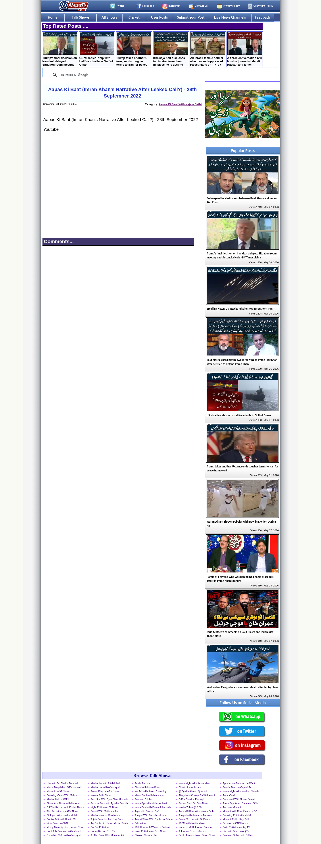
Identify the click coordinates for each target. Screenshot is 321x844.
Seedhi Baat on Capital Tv (237, 787)
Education (140, 823)
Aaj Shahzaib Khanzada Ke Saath (109, 823)
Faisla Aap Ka (142, 783)
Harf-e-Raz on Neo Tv (103, 831)
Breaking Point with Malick (237, 815)
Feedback (262, 17)
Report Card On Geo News (193, 803)
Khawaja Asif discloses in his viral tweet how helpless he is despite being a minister (170, 49)
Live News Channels (230, 17)
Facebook (148, 5)
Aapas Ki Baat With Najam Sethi (180, 104)
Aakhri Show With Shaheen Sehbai (154, 819)
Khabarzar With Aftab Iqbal (105, 787)
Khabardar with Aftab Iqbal (105, 783)
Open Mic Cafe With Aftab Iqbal (64, 835)
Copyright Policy (263, 5)
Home (53, 17)
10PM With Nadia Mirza (192, 823)
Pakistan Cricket (144, 799)
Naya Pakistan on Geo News (150, 831)
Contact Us (201, 5)
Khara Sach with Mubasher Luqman (149, 795)
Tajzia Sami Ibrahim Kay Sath (107, 819)
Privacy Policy (231, 5)
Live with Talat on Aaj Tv (236, 831)
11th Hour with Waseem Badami (152, 827)
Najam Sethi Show (101, 795)
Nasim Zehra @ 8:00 (190, 807)
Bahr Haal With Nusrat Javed (239, 799)
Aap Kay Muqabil (232, 807)
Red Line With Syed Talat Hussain (109, 799)
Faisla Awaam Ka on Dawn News (197, 835)
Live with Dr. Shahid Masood (62, 783)
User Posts (159, 17)
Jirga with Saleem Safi (147, 811)
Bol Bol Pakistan (100, 827)
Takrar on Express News (192, 831)
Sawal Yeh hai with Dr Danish (195, 819)
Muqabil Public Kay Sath (236, 819)
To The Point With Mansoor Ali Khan (107, 835)
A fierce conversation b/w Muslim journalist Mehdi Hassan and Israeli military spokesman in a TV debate (244, 49)
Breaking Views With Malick (62, 795)
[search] (120, 75)
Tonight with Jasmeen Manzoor (196, 815)
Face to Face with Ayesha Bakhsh (109, 803)
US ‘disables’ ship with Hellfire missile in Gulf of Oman (96, 49)
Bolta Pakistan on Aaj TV (236, 827)
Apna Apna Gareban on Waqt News (239, 783)
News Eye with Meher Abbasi (151, 803)
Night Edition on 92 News (105, 807)
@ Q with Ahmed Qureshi (193, 791)
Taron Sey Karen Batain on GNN (241, 803)
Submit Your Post (190, 17)
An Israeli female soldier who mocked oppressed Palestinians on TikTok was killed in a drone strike (207, 49)
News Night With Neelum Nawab (241, 791)
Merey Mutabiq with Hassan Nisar (65, 827)
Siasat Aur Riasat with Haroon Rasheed (63, 803)
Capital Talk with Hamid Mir (62, 819)
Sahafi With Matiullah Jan (105, 811)
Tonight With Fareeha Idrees (150, 815)
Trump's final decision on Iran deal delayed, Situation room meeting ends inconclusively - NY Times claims (59, 49)
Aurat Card (229, 795)
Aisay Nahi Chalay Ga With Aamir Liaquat (197, 795)
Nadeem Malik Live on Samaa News (195, 827)
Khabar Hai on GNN (58, 799)
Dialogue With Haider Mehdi (62, 815)
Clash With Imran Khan (147, 787)
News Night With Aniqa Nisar (194, 783)
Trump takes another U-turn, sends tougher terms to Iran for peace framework (133, 49)
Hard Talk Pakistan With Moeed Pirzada (64, 831)
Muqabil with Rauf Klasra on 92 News (240, 811)
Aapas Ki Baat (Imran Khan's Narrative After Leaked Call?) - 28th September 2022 (122, 93)
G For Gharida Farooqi (191, 799)
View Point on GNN (57, 823)
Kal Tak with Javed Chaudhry (151, 791)
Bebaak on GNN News (235, 823)
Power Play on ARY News (105, 791)
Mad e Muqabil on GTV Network (64, 787)
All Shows (109, 17)
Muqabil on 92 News (58, 791)
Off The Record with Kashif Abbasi (65, 807)
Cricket (134, 17)
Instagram (174, 5)
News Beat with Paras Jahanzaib (153, 807)
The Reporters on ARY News (62, 811)
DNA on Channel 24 (146, 835)
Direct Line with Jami (190, 787)
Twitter (120, 5)
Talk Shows (80, 17)
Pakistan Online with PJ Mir (238, 835)
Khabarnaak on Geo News (105, 815)
